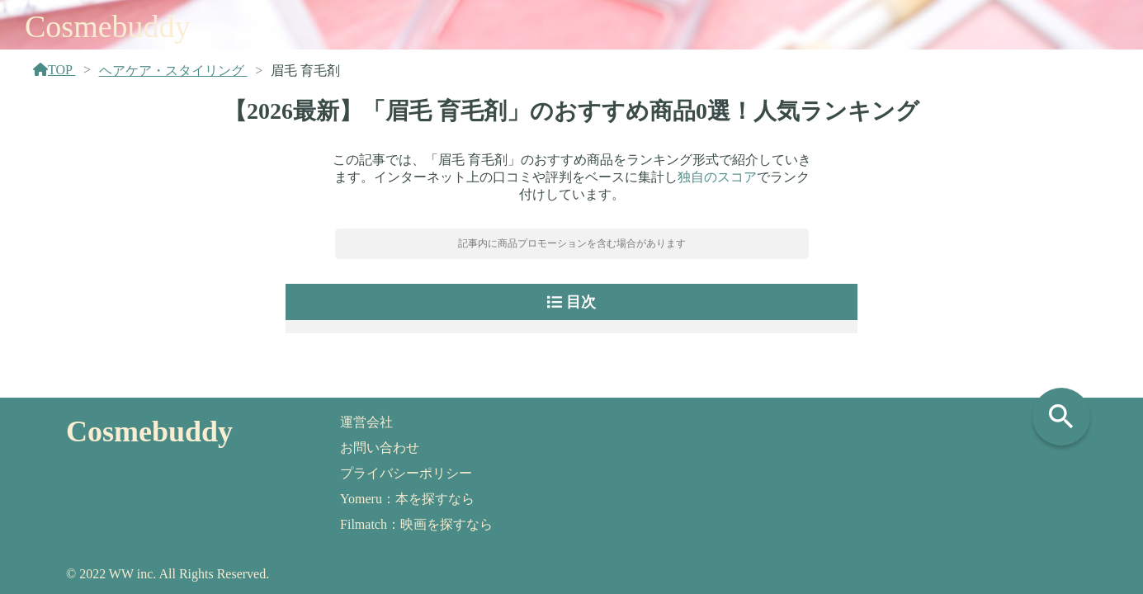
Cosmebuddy (108, 26)
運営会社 (366, 422)
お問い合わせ (379, 448)
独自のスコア (717, 177)
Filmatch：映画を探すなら (416, 524)
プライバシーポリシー (406, 473)
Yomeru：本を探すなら (407, 499)
